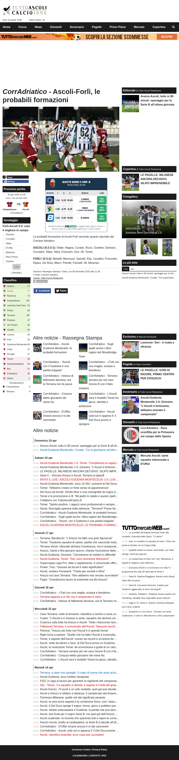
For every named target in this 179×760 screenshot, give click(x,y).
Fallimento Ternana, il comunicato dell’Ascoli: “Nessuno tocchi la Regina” (84, 626)
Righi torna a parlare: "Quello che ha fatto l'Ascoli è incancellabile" (80, 634)
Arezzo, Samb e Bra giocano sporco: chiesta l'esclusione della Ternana (83, 550)
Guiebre (10, 261)
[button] (16, 266)
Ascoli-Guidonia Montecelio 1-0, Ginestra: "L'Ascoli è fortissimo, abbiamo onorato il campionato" (98, 467)
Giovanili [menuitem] (56, 27)
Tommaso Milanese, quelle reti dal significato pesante (72, 697)
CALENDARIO (80, 755)
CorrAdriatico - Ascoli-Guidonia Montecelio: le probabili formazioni (57, 348)
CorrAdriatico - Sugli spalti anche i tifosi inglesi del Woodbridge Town (82, 516)
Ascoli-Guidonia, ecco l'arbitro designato (64, 676)
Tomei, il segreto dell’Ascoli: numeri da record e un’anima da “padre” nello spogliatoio (92, 638)
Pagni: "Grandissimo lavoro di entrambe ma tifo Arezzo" (74, 579)
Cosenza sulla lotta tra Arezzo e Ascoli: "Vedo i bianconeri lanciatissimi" (83, 622)
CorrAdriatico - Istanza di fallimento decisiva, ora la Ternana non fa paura (58, 380)
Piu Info (101, 200)
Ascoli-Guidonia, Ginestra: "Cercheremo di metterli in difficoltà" (78, 554)
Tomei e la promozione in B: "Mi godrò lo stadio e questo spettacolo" (81, 496)
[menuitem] (173, 27)
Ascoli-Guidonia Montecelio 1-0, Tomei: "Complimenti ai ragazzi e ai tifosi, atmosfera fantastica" (98, 463)
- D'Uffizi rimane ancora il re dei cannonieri (56, 415)
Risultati (16, 272)
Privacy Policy (99, 749)
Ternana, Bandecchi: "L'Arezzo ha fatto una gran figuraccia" (76, 538)
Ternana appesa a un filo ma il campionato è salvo (70, 596)
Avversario (130, 391)
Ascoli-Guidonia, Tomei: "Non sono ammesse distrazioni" (74, 558)
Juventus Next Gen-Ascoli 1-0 (143, 232)
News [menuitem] (38, 27)
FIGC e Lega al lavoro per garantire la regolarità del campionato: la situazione (87, 680)
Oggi (125, 269)
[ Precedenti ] (16, 213)
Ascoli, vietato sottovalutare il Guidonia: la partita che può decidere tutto (83, 709)
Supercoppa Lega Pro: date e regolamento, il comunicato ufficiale (80, 563)
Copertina (129, 169)
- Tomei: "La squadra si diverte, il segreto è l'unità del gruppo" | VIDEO (85, 685)
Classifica (10, 280)
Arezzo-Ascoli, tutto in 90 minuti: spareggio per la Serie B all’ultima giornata (86, 445)
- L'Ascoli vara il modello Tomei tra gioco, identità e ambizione (86, 659)
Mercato (128, 449)
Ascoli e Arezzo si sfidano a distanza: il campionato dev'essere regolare (83, 693)
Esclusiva (129, 336)
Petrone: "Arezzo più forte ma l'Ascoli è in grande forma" (74, 630)
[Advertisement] (76, 314)
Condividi (42, 290)
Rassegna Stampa (51, 271)
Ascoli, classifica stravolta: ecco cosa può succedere (72, 734)
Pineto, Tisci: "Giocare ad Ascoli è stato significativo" (72, 567)
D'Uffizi (9, 248)
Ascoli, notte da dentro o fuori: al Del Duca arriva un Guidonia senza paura (85, 643)
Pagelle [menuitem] (97, 27)
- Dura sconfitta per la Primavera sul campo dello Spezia (157, 432)
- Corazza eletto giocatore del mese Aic (57, 397)
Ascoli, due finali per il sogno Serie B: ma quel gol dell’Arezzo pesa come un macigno (92, 714)
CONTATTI (94, 755)
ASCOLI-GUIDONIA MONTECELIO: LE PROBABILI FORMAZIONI (81, 525)
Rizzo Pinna (12, 257)
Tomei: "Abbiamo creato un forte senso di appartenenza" (74, 487)
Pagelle (128, 364)
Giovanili (129, 422)
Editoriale (129, 90)
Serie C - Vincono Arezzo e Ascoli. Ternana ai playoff (72, 475)
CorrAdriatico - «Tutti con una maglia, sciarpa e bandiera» (104, 366)
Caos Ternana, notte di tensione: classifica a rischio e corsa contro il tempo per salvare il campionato (101, 614)
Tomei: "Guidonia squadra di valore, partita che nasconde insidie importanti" (86, 542)
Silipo (8, 243)
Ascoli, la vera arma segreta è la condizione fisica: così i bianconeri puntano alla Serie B (93, 701)
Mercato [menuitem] (139, 27)
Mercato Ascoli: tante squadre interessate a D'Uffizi (154, 459)
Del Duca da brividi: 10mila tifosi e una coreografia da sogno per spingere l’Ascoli (89, 492)
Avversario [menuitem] (77, 27)
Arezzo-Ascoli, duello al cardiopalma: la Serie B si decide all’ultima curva (84, 722)
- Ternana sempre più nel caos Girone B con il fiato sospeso (85, 651)
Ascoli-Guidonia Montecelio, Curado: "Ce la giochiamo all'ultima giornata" (84, 449)
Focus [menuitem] (23, 27)
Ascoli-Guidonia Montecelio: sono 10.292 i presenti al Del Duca (78, 483)
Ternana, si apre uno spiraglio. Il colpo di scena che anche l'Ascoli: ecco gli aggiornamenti (98, 672)
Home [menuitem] (6, 27)
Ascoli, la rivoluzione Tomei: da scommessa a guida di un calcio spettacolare (86, 647)
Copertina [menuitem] (158, 27)
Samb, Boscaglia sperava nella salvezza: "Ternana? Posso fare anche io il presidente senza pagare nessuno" (107, 508)
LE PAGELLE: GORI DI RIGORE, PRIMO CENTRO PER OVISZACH (157, 374)
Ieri (132, 269)
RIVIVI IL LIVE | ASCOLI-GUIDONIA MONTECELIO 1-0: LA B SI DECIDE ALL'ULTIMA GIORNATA (100, 479)
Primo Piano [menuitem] (118, 27)
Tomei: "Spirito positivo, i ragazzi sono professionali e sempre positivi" (82, 504)
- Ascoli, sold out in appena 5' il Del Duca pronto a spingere (84, 730)
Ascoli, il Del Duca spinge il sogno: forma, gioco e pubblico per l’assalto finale (87, 705)
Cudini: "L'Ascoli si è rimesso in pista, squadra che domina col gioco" (82, 618)
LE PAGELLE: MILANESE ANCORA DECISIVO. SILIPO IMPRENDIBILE (84, 471)
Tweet (61, 290)
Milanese (10, 252)
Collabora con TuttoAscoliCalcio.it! (61, 500)
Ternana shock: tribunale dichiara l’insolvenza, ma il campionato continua (84, 546)
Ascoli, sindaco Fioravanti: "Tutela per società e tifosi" (72, 571)
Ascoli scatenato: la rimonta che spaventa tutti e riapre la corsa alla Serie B (85, 718)
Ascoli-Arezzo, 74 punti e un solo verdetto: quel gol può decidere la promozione (88, 689)
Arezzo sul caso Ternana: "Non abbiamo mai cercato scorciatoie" (79, 575)
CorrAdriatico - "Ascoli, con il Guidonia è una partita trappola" (57, 366)
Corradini (10, 239)
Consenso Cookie (81, 749)
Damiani (10, 234)
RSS (104, 755)
